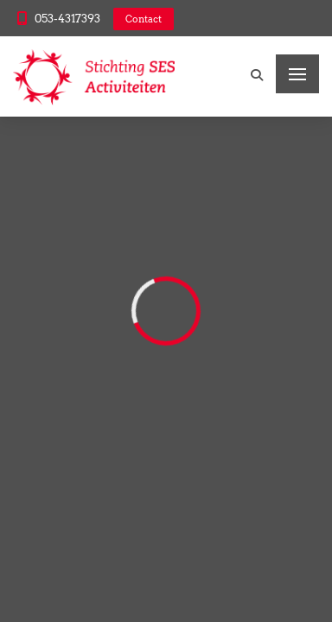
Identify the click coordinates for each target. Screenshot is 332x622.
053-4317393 (67, 18)
